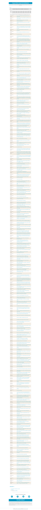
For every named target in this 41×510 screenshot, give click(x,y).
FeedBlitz (16, 490)
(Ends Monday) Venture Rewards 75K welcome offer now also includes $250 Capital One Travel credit (23, 308)
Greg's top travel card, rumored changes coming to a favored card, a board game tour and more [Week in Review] (24, 402)
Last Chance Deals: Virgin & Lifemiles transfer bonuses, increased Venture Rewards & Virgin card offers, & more (23, 276)
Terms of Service (26, 508)
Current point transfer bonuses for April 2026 (23, 458)
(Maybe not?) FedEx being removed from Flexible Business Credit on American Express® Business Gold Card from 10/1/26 (23, 426)
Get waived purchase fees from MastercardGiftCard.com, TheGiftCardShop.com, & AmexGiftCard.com (23, 116)
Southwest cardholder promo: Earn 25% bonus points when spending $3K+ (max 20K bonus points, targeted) (23, 383)
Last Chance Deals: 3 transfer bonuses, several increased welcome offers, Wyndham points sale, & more (24, 37)
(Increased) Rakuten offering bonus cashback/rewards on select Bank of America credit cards (24, 172)
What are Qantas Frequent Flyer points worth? (23, 68)
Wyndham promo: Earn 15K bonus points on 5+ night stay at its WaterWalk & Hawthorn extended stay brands (23, 84)
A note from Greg (19, 34)
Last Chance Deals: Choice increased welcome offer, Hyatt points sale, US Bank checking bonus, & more (24, 393)
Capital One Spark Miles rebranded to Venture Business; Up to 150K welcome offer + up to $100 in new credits (24, 207)
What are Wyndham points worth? (21, 196)
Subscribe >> (12, 486)
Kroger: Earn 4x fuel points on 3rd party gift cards (23, 315)
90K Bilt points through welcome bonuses (22, 319)
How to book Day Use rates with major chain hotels (24, 368)
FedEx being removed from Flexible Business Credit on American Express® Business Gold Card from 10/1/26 (23, 438)
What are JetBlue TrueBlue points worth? (22, 317)
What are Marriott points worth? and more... (23, 386)
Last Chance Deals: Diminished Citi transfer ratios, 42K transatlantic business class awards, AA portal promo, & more (23, 149)
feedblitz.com (19, 508)
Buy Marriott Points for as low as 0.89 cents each (23, 24)
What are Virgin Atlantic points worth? (22, 51)
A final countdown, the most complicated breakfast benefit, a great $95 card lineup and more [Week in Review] (24, 156)
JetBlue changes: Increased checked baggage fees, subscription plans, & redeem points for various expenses (23, 378)
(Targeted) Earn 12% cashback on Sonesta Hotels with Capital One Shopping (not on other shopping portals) (24, 98)
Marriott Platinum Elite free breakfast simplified (23, 220)
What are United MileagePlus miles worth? (22, 295)
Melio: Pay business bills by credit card (22, 138)
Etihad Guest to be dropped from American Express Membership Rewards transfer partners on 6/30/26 (24, 445)
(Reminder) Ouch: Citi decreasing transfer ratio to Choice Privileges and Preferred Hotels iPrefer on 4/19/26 (23, 236)
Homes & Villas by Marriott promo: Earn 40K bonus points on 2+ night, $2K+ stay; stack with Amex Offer (24, 121)
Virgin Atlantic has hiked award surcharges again (23, 254)
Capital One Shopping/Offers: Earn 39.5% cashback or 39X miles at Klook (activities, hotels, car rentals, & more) (24, 27)
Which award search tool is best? (21, 200)
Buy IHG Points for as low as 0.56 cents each (23, 332)
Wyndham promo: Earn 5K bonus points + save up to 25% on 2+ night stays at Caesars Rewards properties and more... (23, 375)
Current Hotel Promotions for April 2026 (22, 447)
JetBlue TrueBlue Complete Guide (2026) (22, 60)
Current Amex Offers (19, 179)
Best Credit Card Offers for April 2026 (22, 454)
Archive (12, 489)
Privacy (24, 508)
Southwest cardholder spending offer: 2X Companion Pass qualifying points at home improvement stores (22, 241)
